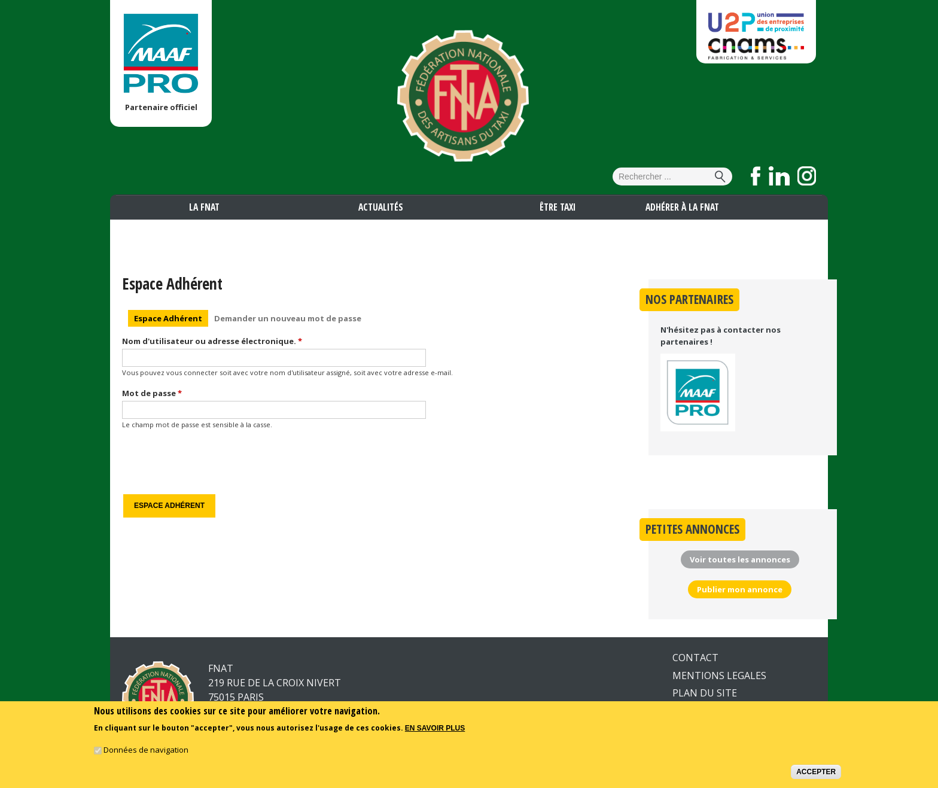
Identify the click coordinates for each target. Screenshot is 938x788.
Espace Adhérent (171, 317)
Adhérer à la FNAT (682, 207)
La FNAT (204, 207)
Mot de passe (152, 393)
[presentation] (213, 462)
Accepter (816, 772)
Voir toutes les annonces (740, 559)
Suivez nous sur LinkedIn (779, 175)
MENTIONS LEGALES (719, 675)
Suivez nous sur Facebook (756, 175)
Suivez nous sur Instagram (806, 175)
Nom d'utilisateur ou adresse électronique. (212, 341)
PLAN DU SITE (704, 692)
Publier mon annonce (739, 589)
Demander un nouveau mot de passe (287, 318)
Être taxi (557, 207)
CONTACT (695, 657)
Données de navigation (145, 749)
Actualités (380, 207)
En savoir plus (435, 728)
